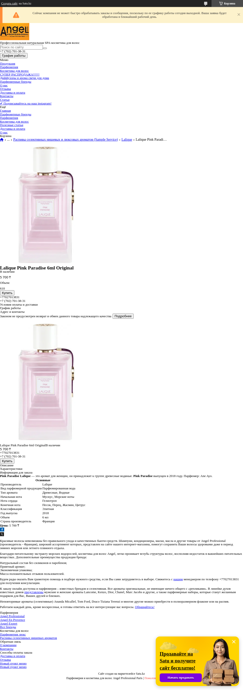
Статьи (4, 100)
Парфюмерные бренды (15, 81)
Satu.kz (140, 673)
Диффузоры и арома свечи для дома (24, 78)
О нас (4, 85)
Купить (7, 293)
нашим (178, 579)
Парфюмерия (9, 67)
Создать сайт (9, 3)
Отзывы (5, 89)
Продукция (7, 63)
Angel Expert (8, 623)
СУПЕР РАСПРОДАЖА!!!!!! (19, 74)
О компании (8, 645)
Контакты (6, 96)
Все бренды (8, 627)
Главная (5, 110)
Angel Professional (12, 616)
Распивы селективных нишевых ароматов (28, 638)
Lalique (127, 139)
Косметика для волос (14, 71)
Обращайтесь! (144, 607)
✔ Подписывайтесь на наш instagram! (26, 103)
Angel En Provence (12, 620)
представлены (33, 592)
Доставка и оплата (12, 92)
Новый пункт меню (13, 663)
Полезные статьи (11, 125)
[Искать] (45, 48)
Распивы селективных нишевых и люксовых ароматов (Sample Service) (65, 139)
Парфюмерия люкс (13, 634)
